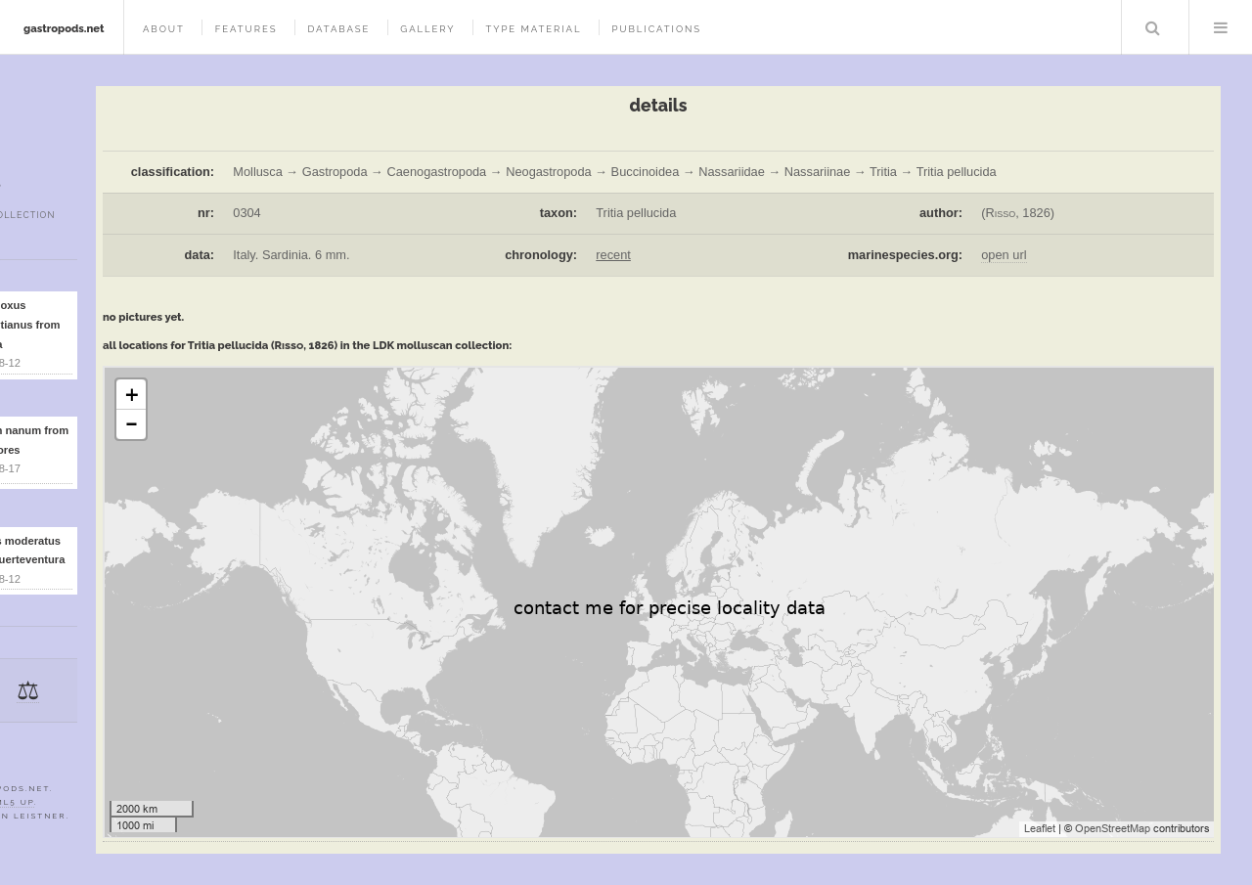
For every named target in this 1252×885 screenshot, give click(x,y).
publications (656, 28)
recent (613, 254)
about (164, 28)
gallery (427, 28)
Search (1153, 27)
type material (533, 28)
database (338, 28)
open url (1003, 254)
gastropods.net (64, 28)
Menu (1220, 27)
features (246, 28)
